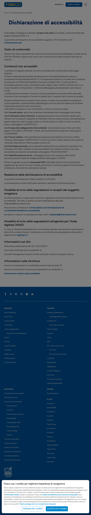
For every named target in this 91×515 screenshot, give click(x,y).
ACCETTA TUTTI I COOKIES (57, 512)
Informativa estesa (12, 497)
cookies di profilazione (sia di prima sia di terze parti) (60, 497)
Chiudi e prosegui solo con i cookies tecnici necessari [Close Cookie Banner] (37, 507)
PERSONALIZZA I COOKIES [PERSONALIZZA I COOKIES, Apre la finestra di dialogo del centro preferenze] (33, 512)
